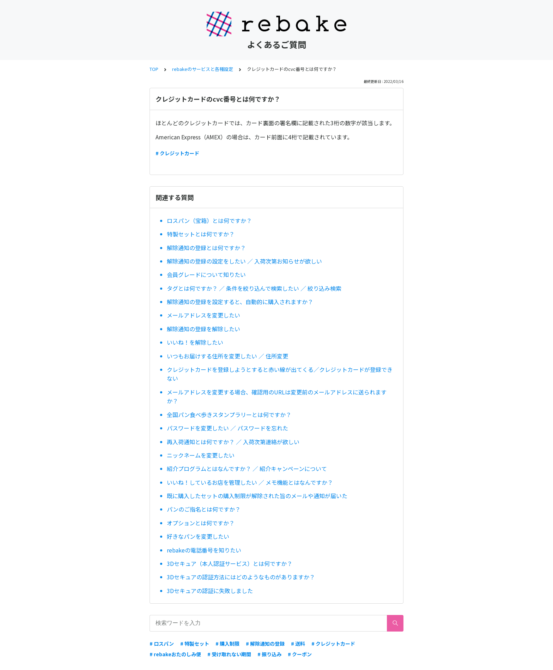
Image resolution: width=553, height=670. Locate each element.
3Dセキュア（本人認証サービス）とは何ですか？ (229, 563)
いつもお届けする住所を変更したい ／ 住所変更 (227, 356)
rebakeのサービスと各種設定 (202, 69)
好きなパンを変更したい (198, 536)
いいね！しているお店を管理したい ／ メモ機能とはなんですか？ (250, 482)
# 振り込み (269, 654)
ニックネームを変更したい (201, 455)
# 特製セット (194, 643)
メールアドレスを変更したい (203, 315)
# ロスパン (162, 643)
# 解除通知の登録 (265, 643)
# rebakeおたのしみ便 (175, 654)
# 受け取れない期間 (229, 654)
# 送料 (298, 643)
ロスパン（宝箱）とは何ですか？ (209, 220)
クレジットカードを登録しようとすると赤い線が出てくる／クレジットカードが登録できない (280, 374)
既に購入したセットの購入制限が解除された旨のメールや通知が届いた (257, 495)
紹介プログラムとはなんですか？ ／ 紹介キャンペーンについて (247, 468)
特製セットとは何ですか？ (201, 234)
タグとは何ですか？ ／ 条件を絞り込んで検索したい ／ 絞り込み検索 (254, 288)
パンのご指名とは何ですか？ (204, 509)
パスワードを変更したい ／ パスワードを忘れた (227, 428)
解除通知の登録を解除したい (203, 329)
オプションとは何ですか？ (201, 523)
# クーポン (300, 654)
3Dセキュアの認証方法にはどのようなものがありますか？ (241, 577)
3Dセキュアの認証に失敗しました (210, 590)
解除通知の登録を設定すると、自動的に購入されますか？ (240, 301)
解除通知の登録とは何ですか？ (206, 247)
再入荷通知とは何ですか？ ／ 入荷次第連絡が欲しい (233, 441)
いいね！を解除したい (195, 342)
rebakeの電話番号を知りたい (204, 550)
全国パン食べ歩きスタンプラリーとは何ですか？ (229, 414)
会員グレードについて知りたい (209, 274)
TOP (154, 69)
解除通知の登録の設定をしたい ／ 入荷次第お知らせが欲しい (244, 261)
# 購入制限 (227, 643)
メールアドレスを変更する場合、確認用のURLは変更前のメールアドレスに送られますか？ (277, 396)
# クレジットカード (177, 153)
